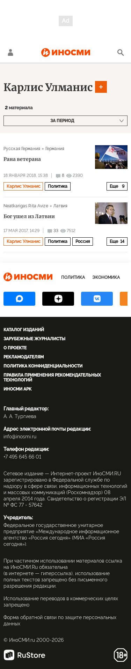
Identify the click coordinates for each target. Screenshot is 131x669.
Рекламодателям (23, 357)
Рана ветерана (22, 159)
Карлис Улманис (48, 87)
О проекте (15, 347)
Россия (82, 241)
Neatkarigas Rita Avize (25, 205)
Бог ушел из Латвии (29, 216)
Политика (57, 186)
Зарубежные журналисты (34, 338)
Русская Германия (21, 148)
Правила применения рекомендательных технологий (52, 377)
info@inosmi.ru (19, 436)
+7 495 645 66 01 (22, 457)
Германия (54, 148)
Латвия (60, 205)
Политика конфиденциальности (42, 366)
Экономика (106, 277)
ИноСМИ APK (17, 389)
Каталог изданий (23, 329)
